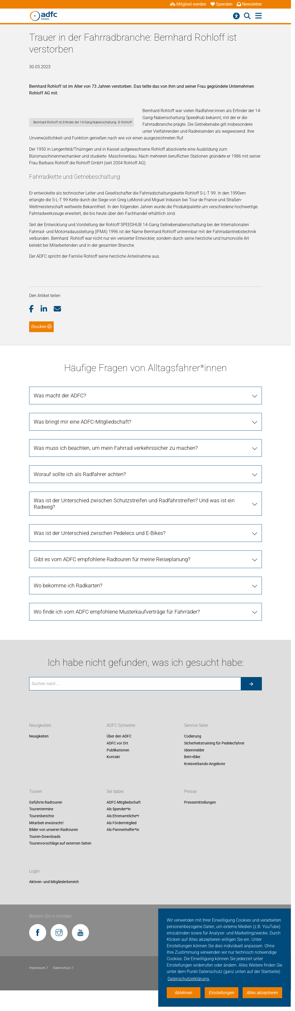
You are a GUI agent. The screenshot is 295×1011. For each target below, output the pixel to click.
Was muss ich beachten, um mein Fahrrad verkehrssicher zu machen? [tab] (116, 468)
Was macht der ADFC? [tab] (60, 416)
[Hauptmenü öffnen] (258, 16)
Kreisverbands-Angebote (204, 784)
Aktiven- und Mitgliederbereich (54, 902)
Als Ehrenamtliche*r (123, 836)
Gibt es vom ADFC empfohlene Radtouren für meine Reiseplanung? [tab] (112, 580)
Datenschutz (63, 988)
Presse (190, 812)
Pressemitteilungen (200, 823)
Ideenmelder (194, 771)
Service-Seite (196, 746)
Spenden (221, 4)
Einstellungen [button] (221, 992)
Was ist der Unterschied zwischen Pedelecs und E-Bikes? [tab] (99, 553)
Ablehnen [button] (183, 992)
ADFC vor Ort (117, 764)
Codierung (192, 757)
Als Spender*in (119, 830)
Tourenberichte (41, 836)
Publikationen (118, 771)
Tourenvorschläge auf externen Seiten (60, 864)
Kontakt (113, 777)
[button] (35, 329)
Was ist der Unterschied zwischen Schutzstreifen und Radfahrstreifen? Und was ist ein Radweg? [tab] (134, 524)
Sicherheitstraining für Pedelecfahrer (214, 764)
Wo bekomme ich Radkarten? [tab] (68, 606)
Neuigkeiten (40, 746)
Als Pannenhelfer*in (123, 850)
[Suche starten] (251, 704)
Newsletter (249, 4)
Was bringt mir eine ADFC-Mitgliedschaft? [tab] (82, 442)
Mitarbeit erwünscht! (46, 843)
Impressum (39, 988)
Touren (35, 812)
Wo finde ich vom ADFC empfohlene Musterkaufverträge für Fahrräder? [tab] (117, 632)
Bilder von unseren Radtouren (53, 850)
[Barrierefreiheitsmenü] (236, 16)
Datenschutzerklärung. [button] (189, 978)
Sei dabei (115, 812)
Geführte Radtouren (45, 823)
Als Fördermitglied (122, 843)
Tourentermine (41, 830)
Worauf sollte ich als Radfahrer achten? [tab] (80, 495)
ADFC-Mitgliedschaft (124, 823)
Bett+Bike (192, 777)
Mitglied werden (188, 4)
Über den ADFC (119, 757)
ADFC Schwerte (121, 746)
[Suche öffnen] (247, 16)
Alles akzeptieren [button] (262, 992)
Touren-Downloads (44, 857)
